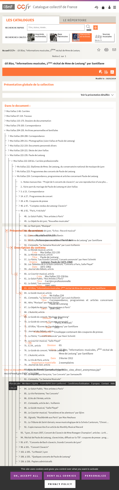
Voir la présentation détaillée (95, 94)
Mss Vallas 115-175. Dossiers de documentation (28, 120)
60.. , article (39, 273)
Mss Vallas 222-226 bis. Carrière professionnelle (35, 160)
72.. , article (39, 331)
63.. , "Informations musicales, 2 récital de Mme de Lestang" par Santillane (64, 288)
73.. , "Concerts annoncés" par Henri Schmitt (49, 335)
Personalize (95, 475)
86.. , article (37, 398)
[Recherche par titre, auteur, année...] (56, 27)
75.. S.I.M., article (32, 345)
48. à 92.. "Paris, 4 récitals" (33, 210)
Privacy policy (60, 484)
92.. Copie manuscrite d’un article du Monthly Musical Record (53, 426)
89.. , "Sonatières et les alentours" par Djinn (54, 412)
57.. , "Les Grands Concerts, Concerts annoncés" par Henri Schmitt (60, 259)
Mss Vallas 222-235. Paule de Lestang (27, 155)
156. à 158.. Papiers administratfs (36, 461)
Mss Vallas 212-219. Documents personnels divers (33, 145)
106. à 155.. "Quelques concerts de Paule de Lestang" (46, 456)
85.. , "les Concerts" (41, 393)
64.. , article (38, 292)
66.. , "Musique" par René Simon (41, 302)
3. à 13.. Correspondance (32, 191)
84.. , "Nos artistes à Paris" (44, 388)
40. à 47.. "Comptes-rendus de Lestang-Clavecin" (44, 205)
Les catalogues (20, 20)
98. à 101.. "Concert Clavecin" (35, 447)
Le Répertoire (75, 20)
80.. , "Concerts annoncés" (44, 369)
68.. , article (34, 312)
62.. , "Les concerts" (37, 283)
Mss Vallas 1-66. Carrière (18, 111)
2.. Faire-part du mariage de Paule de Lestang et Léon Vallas (49, 186)
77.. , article (34, 355)
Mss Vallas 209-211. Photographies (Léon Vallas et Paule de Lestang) (42, 140)
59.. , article (39, 268)
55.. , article (38, 249)
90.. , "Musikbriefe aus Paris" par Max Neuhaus (50, 417)
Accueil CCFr (8, 50)
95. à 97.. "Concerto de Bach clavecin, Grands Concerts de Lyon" (51, 442)
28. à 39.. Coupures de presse (34, 201)
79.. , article (37, 364)
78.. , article (36, 359)
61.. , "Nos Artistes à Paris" (44, 278)
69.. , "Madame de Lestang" (46, 316)
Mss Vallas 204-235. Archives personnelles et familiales (32, 130)
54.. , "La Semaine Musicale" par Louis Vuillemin (52, 245)
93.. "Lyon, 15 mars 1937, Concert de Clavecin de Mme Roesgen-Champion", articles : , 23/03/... (65, 432)
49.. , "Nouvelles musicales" (46, 221)
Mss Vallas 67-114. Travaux (19, 115)
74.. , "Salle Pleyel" (42, 340)
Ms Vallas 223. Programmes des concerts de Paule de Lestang (46, 171)
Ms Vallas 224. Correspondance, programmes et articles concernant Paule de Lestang (57, 176)
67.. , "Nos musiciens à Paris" (47, 307)
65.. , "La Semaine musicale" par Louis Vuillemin (52, 297)
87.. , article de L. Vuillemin (42, 403)
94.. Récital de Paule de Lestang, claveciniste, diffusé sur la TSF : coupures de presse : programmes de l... (65, 437)
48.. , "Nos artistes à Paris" (44, 216)
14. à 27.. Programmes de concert (36, 196)
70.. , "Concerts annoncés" (46, 321)
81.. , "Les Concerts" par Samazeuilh (53, 374)
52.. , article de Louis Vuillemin (43, 235)
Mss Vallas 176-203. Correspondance (23, 125)
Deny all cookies (61, 475)
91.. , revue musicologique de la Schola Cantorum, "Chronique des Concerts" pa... (66, 422)
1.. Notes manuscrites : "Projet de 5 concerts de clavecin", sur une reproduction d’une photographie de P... (65, 181)
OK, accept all (26, 475)
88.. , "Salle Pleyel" (41, 407)
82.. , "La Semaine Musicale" (42, 379)
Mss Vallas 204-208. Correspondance (27, 136)
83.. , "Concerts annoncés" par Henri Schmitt (49, 383)
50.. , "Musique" (37, 225)
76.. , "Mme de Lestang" (44, 350)
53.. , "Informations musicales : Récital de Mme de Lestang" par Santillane (63, 240)
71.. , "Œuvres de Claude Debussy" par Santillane (51, 326)
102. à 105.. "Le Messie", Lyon (34, 451)
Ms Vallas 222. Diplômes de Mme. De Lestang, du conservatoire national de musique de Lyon (60, 166)
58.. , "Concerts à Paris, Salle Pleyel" (58, 264)
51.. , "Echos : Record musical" (50, 230)
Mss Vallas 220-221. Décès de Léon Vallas (29, 150)
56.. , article (38, 254)
